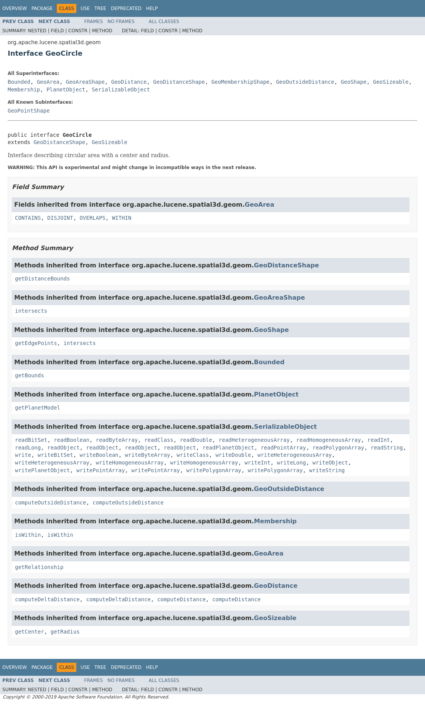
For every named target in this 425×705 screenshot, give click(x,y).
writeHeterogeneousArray (294, 455)
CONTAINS (28, 218)
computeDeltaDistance (47, 599)
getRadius (65, 632)
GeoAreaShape (85, 82)
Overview (14, 8)
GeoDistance (129, 82)
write (23, 455)
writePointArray (100, 470)
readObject (63, 448)
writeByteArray (147, 455)
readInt (378, 440)
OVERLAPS (92, 218)
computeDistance (181, 599)
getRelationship (39, 567)
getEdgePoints (36, 343)
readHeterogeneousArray (254, 440)
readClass (158, 440)
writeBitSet (55, 455)
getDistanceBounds (42, 278)
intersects (31, 311)
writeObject (330, 462)
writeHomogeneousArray (130, 462)
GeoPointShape (29, 111)
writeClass (192, 455)
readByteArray (117, 440)
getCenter (29, 632)
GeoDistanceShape (179, 82)
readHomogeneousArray (328, 440)
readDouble (196, 440)
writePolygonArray (213, 470)
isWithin (28, 535)
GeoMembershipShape (240, 82)
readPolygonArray (338, 448)
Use (85, 8)
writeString (327, 470)
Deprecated (126, 8)
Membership (24, 89)
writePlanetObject (42, 470)
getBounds (29, 375)
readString (387, 448)
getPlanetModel (37, 408)
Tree (100, 8)
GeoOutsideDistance (305, 82)
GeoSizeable (391, 82)
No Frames (121, 21)
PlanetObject (65, 89)
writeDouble (233, 455)
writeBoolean (99, 455)
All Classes (164, 21)
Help (152, 8)
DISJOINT (60, 218)
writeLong (291, 462)
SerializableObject (121, 89)
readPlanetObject (228, 448)
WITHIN (122, 218)
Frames (93, 21)
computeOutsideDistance (50, 502)
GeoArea (48, 82)
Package (42, 8)
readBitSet (31, 440)
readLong (28, 448)
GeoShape (353, 82)
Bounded (19, 82)
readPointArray (283, 448)
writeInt (257, 462)
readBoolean (71, 440)
